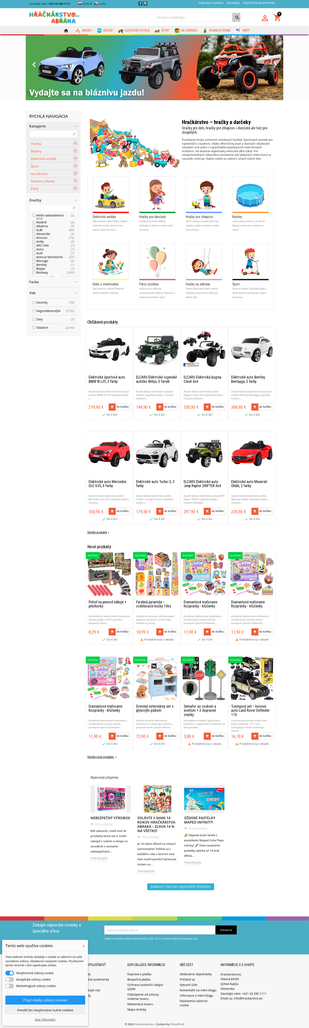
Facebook (140, 4)
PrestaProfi (177, 1022)
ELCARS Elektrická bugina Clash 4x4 (202, 386)
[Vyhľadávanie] (197, 17)
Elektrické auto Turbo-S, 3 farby (155, 488)
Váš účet (186, 963)
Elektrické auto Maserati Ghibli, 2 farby (249, 488)
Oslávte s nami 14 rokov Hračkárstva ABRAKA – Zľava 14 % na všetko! (156, 822)
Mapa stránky (136, 1008)
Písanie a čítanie (216, 30)
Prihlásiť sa (187, 978)
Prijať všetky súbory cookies (45, 1000)
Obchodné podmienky (259, 3)
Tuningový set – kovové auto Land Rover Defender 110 (250, 709)
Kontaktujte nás (89, 988)
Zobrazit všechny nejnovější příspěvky (180, 885)
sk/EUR (85, 4)
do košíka (119, 413)
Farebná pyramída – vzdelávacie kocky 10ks (153, 605)
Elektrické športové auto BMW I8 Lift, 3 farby (107, 386)
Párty (243, 30)
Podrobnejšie (99, 856)
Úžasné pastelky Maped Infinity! (199, 818)
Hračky (83, 30)
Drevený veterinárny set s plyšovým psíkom (154, 707)
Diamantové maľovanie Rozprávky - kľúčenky (200, 605)
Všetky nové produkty (102, 755)
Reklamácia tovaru (140, 1002)
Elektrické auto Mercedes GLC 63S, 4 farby (107, 488)
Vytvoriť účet (188, 983)
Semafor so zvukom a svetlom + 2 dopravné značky (200, 709)
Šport (162, 30)
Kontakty (233, 3)
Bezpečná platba (138, 978)
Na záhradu (185, 30)
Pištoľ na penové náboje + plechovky (107, 605)
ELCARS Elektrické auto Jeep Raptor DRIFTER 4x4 (202, 488)
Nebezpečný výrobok (110, 816)
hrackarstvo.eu (144, 1022)
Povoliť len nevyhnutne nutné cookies (45, 1010)
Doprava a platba (211, 3)
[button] (45, 67)
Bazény (105, 30)
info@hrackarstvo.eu (248, 997)
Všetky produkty (98, 536)
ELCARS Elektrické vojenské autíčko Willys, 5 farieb (156, 386)
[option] (154, 67)
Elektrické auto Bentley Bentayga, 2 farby (248, 386)
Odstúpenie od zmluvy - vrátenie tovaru (143, 995)
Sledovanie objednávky (196, 972)
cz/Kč (100, 4)
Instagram (145, 4)
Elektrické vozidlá (134, 30)
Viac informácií (45, 1019)
